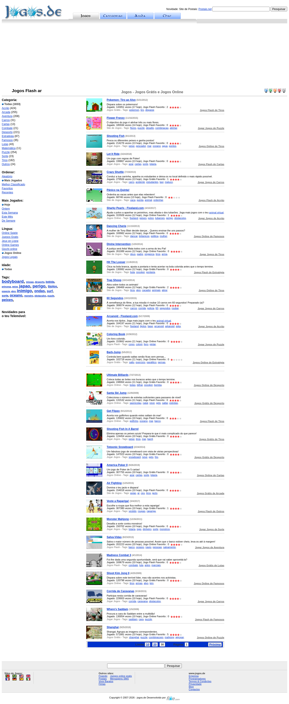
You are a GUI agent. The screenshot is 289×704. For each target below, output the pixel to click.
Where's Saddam (117, 609)
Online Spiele (10, 233)
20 (154, 644)
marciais (156, 565)
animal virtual (216, 212)
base (150, 326)
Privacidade (195, 684)
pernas (161, 362)
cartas (138, 164)
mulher (163, 236)
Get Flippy (113, 411)
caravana (142, 601)
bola (132, 272)
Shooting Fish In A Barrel (123, 429)
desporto (40, 282)
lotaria (153, 164)
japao (24, 286)
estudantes (152, 182)
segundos (165, 308)
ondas (39, 291)
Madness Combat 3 (119, 555)
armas (139, 583)
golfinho (134, 421)
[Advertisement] (144, 57)
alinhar (173, 128)
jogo (139, 529)
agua (164, 146)
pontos (172, 146)
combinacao (161, 128)
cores (132, 344)
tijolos (52, 286)
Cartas (6, 124)
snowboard (135, 457)
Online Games (10, 245)
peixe (15, 286)
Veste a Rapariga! (118, 501)
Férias (102, 684)
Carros (6, 120)
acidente (140, 182)
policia (150, 308)
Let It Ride (113, 154)
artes (147, 565)
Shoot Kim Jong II (118, 573)
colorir (139, 344)
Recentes (7, 192)
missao (30, 282)
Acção (5, 108)
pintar (153, 344)
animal (148, 200)
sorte (5, 295)
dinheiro (147, 529)
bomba (158, 385)
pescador (141, 146)
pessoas (157, 547)
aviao (133, 493)
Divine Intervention (119, 244)
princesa (6, 286)
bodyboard (13, 281)
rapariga (151, 511)
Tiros (5, 160)
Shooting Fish (116, 136)
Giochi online (9, 249)
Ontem (6, 208)
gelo (158, 403)
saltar (165, 403)
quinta (140, 200)
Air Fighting (114, 483)
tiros (158, 254)
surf (50, 291)
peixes (7, 300)
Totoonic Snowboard (120, 447)
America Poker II (117, 465)
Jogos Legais (10, 257)
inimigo (24, 290)
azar (131, 164)
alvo (13, 291)
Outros (6, 164)
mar (149, 146)
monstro (28, 296)
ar (138, 493)
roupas (142, 511)
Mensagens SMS (119, 678)
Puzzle (6, 152)
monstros (165, 529)
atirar (164, 290)
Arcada (6, 112)
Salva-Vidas (114, 537)
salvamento (169, 547)
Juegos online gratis (121, 676)
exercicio (140, 362)
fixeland (134, 218)
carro (131, 182)
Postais (103, 678)
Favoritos (7, 188)
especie (6, 291)
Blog (191, 686)
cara (141, 619)
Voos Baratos (106, 681)
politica (154, 236)
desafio (150, 128)
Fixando (103, 676)
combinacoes (156, 637)
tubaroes (160, 218)
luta (141, 565)
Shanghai (113, 627)
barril (150, 439)
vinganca (149, 254)
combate (133, 565)
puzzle (50, 296)
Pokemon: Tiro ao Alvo (121, 99)
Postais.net (205, 9)
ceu (143, 493)
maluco (169, 182)
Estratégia (8, 136)
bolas (132, 385)
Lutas (5, 144)
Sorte (5, 156)
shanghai (134, 637)
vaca (132, 200)
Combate (7, 128)
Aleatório (7, 176)
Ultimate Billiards (118, 374)
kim (152, 583)
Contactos (194, 689)
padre (140, 254)
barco (157, 421)
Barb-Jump (114, 352)
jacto (154, 493)
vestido (133, 511)
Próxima (215, 644)
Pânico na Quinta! (118, 190)
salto (131, 362)
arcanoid (159, 326)
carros (133, 308)
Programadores (197, 678)
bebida (50, 281)
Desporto (7, 132)
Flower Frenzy (116, 117)
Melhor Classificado (13, 184)
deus (132, 254)
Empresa (194, 676)
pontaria (150, 272)
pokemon (134, 110)
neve (152, 403)
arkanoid (169, 326)
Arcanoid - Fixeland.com (122, 316)
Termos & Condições (200, 681)
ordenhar (158, 200)
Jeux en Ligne (10, 241)
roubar (175, 308)
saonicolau (135, 403)
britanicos (144, 236)
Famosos (7, 140)
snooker (140, 272)
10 (147, 644)
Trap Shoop (114, 280)
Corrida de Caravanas (120, 591)
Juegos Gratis (10, 237)
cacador (146, 290)
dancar (133, 236)
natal (145, 403)
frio (156, 457)
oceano (16, 295)
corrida (142, 308)
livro (146, 344)
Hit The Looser (116, 262)
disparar (149, 110)
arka (178, 326)
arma (164, 254)
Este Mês (7, 216)
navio (148, 547)
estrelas (173, 403)
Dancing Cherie (116, 226)
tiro (142, 110)
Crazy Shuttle (115, 172)
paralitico (151, 362)
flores (133, 128)
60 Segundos (115, 298)
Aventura (7, 116)
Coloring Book (116, 334)
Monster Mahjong (118, 519)
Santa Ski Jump (117, 392)
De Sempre (8, 220)
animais (156, 290)
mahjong (169, 637)
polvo (151, 218)
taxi (161, 182)
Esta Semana (10, 212)
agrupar (179, 637)
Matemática (9, 148)
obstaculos (40, 296)
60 (157, 308)
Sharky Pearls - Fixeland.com (125, 208)
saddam (133, 619)
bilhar (140, 385)
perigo (39, 286)
